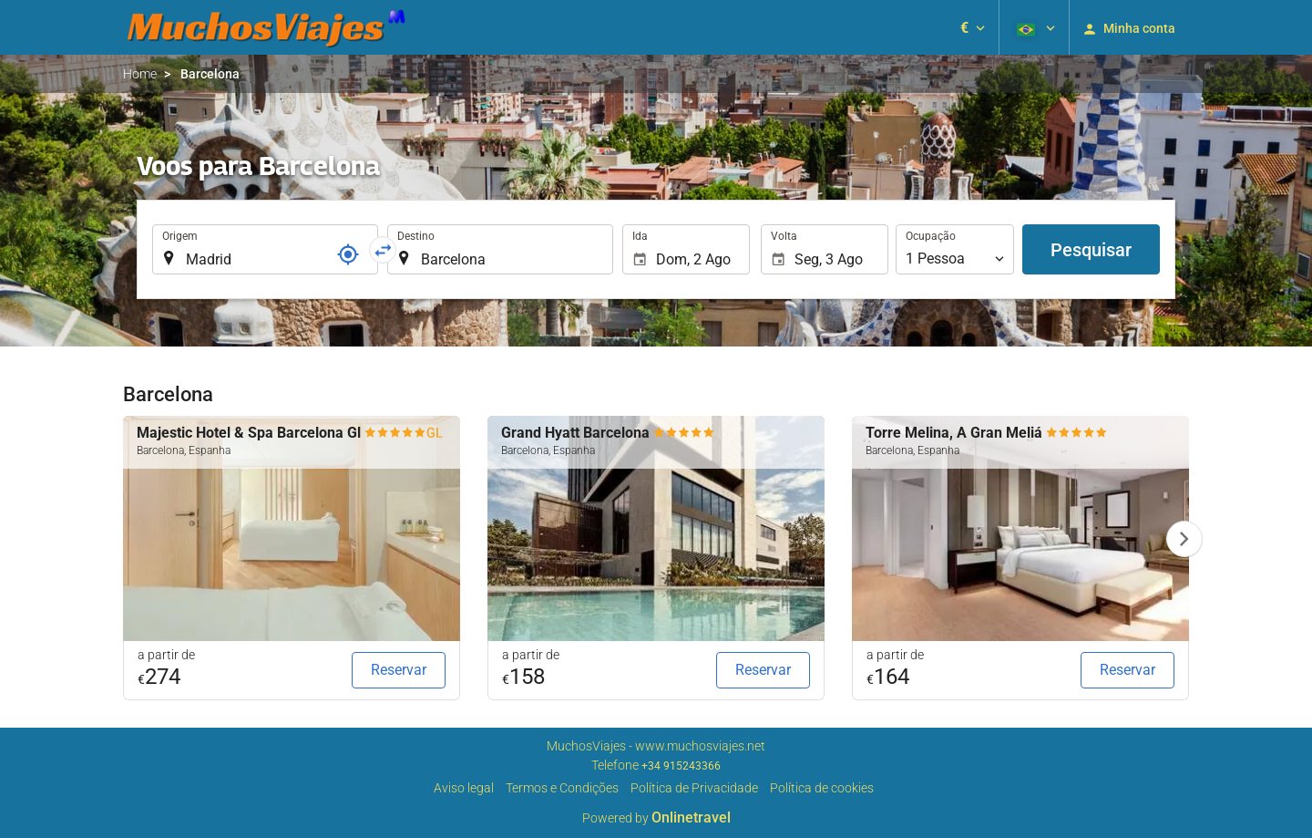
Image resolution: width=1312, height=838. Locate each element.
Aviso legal (464, 788)
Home (140, 74)
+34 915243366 (681, 766)
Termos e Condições (562, 788)
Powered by (656, 818)
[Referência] (348, 254)
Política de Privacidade (694, 788)
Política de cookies (822, 788)
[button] (973, 27)
